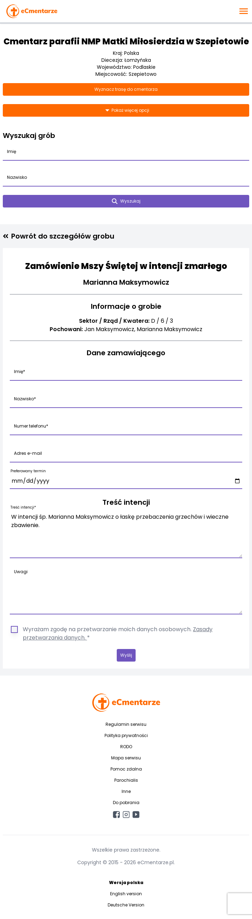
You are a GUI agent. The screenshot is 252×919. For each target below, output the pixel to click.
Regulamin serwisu (126, 724)
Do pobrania (126, 802)
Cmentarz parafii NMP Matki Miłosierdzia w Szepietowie (126, 41)
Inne (126, 791)
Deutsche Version (126, 905)
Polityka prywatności (126, 735)
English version (126, 894)
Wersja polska (126, 882)
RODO (126, 747)
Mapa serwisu (126, 758)
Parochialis (126, 780)
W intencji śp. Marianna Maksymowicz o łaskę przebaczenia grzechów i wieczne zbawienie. (126, 534)
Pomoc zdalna (126, 769)
